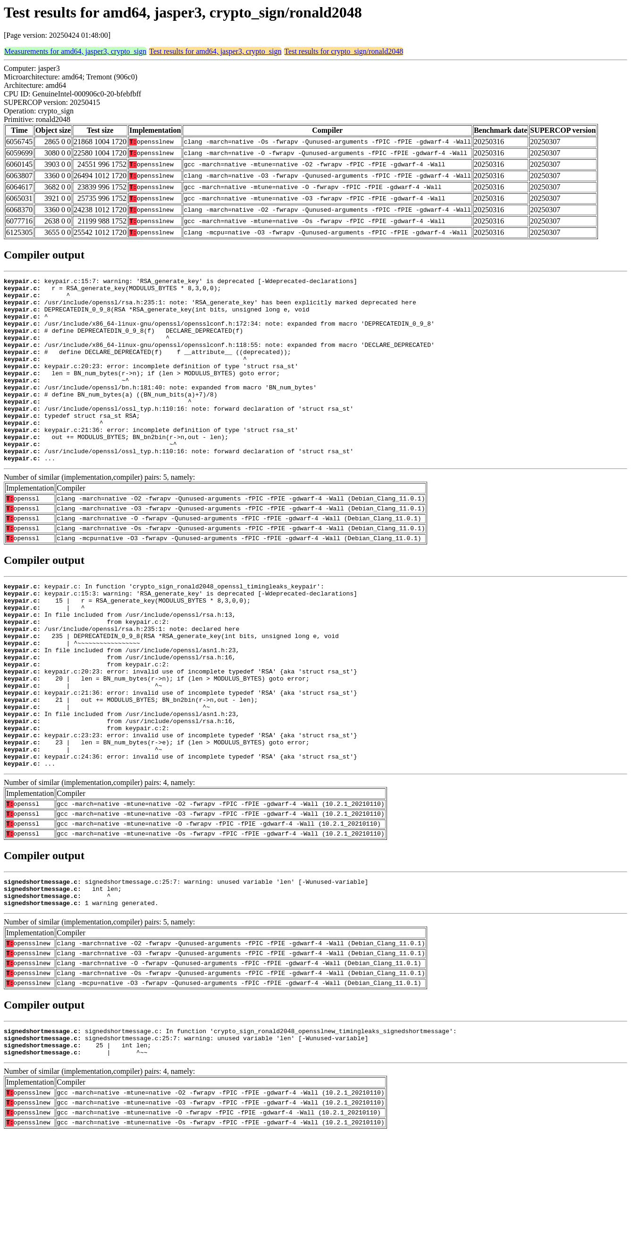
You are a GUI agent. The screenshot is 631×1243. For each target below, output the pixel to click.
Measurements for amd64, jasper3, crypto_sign (75, 51)
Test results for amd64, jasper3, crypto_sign (215, 51)
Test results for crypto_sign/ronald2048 (343, 51)
